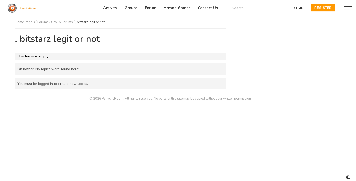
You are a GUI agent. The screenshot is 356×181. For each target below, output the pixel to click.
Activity (110, 7)
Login (298, 8)
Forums (43, 22)
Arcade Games (177, 7)
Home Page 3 (25, 22)
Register (323, 7)
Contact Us (208, 7)
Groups (131, 7)
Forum (150, 7)
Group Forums (62, 22)
